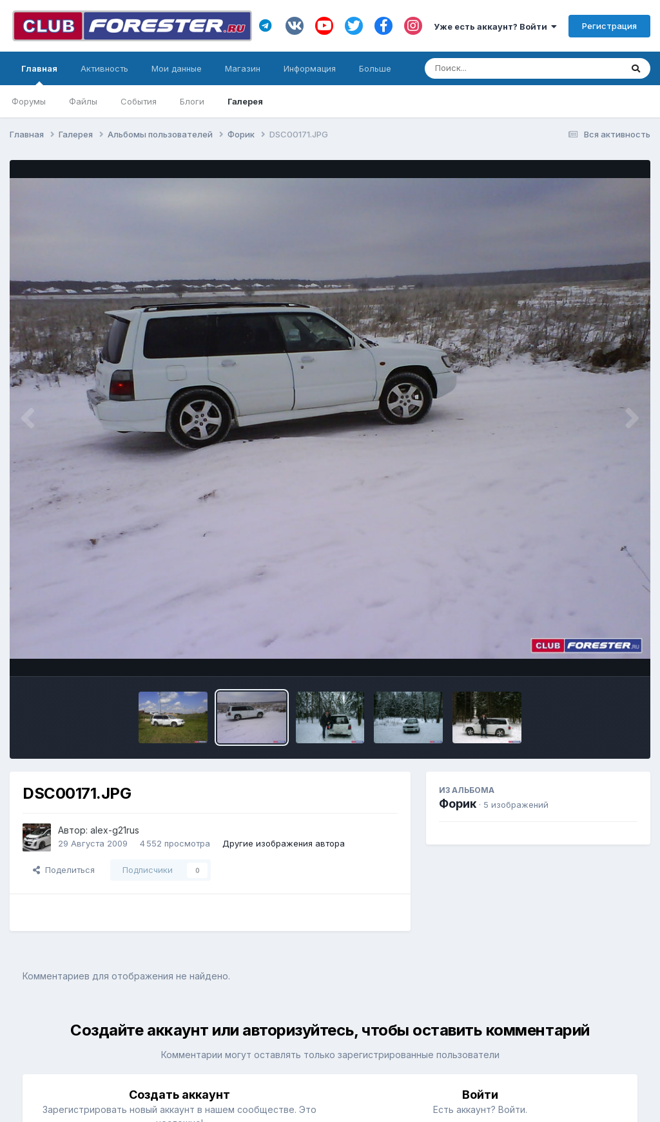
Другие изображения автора (283, 843)
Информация (310, 68)
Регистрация (609, 26)
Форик (457, 803)
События (139, 101)
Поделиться (64, 870)
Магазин (242, 68)
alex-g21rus (114, 830)
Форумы (29, 101)
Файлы (83, 101)
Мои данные (176, 68)
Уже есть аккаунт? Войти (495, 26)
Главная (39, 74)
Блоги (192, 101)
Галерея (245, 101)
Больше (375, 68)
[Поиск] (498, 68)
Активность (104, 68)
